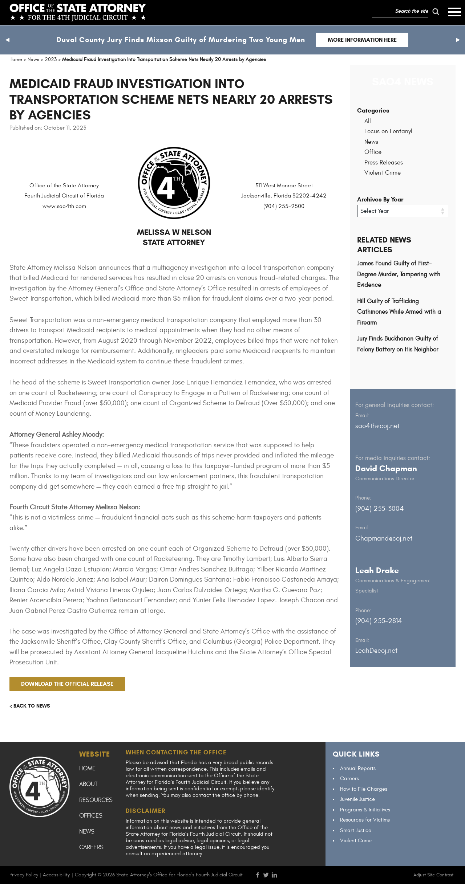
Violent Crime (382, 172)
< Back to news (29, 706)
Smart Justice (355, 830)
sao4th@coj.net (377, 426)
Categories (373, 110)
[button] (7, 39)
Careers (91, 847)
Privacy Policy (23, 875)
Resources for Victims (365, 820)
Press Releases (383, 162)
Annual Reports (358, 768)
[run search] (435, 11)
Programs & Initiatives (365, 810)
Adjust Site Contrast (433, 875)
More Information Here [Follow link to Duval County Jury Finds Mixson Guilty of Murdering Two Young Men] (362, 39)
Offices (90, 815)
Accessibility (56, 875)
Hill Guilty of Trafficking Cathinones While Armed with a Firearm (399, 312)
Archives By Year (380, 199)
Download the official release (67, 683)
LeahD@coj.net (376, 651)
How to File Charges (363, 789)
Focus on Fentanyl (388, 131)
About (88, 784)
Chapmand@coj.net (383, 538)
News (371, 142)
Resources (96, 800)
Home (87, 768)
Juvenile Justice (357, 799)
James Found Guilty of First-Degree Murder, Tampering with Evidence (398, 274)
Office (372, 152)
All (367, 121)
